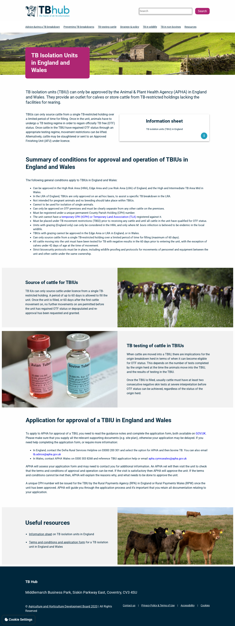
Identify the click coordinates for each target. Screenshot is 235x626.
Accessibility (188, 605)
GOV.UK (201, 433)
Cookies (205, 605)
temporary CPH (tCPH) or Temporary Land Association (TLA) (99, 217)
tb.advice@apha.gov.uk (47, 454)
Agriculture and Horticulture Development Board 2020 (62, 606)
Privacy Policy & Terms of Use (158, 605)
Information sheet (40, 534)
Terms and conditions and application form (57, 542)
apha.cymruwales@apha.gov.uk (168, 458)
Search (202, 11)
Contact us (129, 605)
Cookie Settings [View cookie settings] (18, 619)
